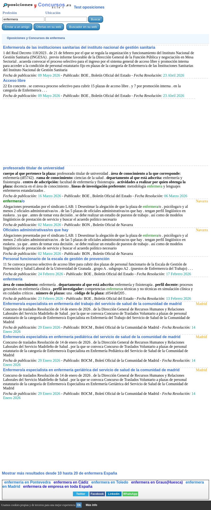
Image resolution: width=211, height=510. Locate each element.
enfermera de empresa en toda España (57, 486)
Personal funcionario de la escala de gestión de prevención (56, 259)
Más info (91, 505)
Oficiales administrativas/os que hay (35, 230)
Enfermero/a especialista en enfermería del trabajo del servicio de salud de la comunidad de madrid (92, 304)
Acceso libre (14, 80)
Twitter (80, 494)
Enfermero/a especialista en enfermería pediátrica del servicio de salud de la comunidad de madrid (91, 337)
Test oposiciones (89, 7)
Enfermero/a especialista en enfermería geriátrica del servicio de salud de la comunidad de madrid (91, 370)
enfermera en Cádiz (71, 482)
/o (14, 201)
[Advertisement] (99, 132)
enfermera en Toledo (110, 482)
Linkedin (113, 494)
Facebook (97, 494)
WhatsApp (130, 494)
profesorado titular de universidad (33, 168)
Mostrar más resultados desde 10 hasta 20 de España (59, 473)
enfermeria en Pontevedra (28, 482)
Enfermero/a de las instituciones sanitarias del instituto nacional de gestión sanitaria (79, 47)
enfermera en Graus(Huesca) (157, 482)
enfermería (12, 279)
